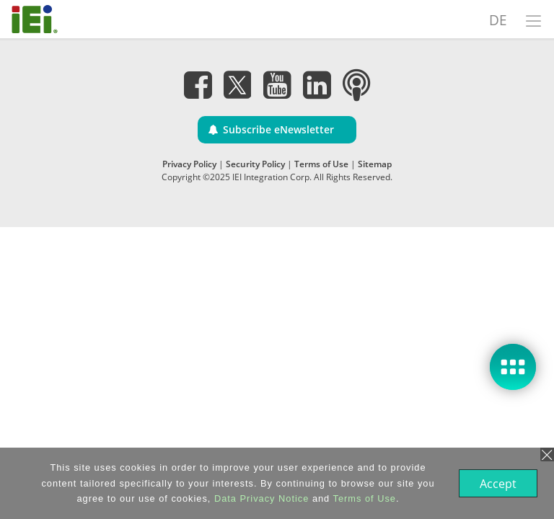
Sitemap (375, 164)
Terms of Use (321, 164)
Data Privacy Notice (260, 498)
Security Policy (255, 164)
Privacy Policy (189, 164)
